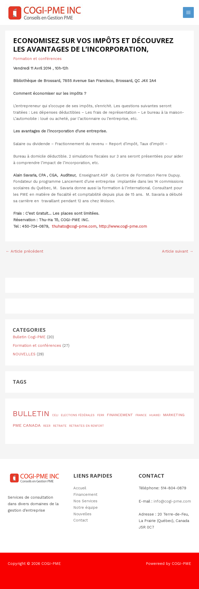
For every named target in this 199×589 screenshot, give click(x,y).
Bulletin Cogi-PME (29, 337)
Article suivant (177, 251)
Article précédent (24, 251)
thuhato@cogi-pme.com (74, 226)
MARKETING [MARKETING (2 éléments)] (173, 415)
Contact (80, 520)
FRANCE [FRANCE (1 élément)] (141, 415)
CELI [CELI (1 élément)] (55, 415)
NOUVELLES (24, 354)
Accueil (79, 488)
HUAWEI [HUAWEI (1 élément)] (154, 415)
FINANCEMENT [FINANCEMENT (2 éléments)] (120, 415)
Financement (85, 494)
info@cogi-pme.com (172, 501)
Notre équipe (85, 507)
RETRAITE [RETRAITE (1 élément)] (60, 426)
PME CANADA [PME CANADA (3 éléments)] (27, 425)
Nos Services (85, 501)
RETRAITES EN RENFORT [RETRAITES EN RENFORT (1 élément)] (86, 426)
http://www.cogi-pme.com (123, 226)
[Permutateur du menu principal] (188, 12)
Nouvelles (82, 514)
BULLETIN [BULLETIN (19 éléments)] (31, 413)
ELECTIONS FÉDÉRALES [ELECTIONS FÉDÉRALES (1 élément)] (78, 415)
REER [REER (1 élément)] (47, 426)
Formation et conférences (37, 58)
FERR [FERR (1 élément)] (100, 415)
